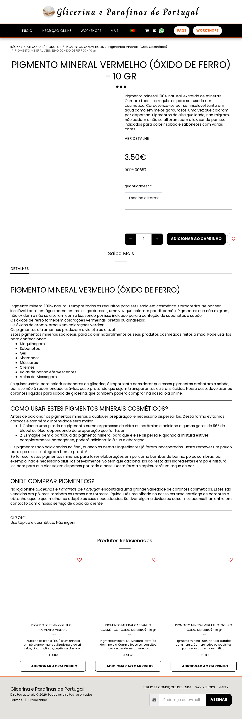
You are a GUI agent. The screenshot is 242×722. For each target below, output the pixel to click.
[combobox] (143, 198)
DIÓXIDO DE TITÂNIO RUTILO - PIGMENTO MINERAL (52, 628)
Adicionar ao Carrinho (196, 238)
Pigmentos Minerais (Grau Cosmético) (137, 47)
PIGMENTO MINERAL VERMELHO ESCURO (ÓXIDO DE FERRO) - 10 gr (203, 628)
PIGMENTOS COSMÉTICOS (85, 47)
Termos (16, 703)
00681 (128, 636)
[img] (53, 586)
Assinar (218, 702)
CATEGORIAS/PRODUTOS (43, 47)
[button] (140, 30)
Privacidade (38, 703)
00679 (53, 636)
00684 (204, 636)
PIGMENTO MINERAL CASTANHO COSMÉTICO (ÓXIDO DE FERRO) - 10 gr (128, 628)
